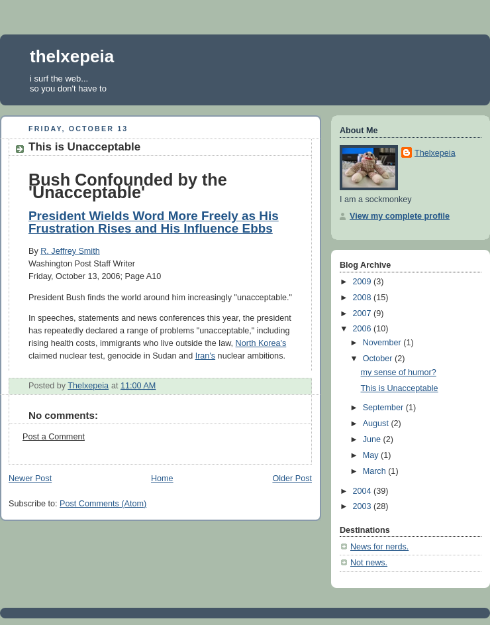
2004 (363, 491)
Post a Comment (54, 436)
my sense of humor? (398, 372)
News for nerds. (379, 546)
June (373, 439)
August (377, 423)
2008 (363, 297)
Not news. (368, 562)
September (384, 407)
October (379, 358)
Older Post (292, 478)
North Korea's (261, 343)
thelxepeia (72, 56)
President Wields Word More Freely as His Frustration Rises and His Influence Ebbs (153, 222)
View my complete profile (400, 216)
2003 (363, 506)
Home (162, 478)
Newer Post (30, 478)
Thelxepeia (435, 153)
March (376, 471)
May (372, 455)
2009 (363, 281)
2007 (363, 313)
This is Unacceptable (399, 388)
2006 (363, 328)
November (383, 342)
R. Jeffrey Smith (69, 251)
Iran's (205, 356)
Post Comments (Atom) (103, 503)
